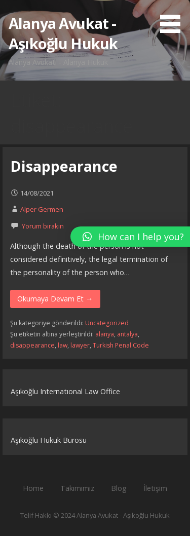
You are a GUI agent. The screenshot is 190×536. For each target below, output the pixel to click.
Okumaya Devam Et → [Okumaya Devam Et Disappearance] (55, 298)
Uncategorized (107, 323)
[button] (174, 18)
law (62, 345)
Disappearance (64, 166)
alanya (104, 334)
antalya (127, 334)
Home (33, 488)
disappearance (32, 345)
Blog (119, 488)
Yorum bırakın (43, 226)
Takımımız (77, 488)
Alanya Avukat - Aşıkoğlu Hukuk (63, 33)
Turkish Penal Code (121, 345)
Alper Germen (41, 209)
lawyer (80, 345)
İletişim (155, 488)
